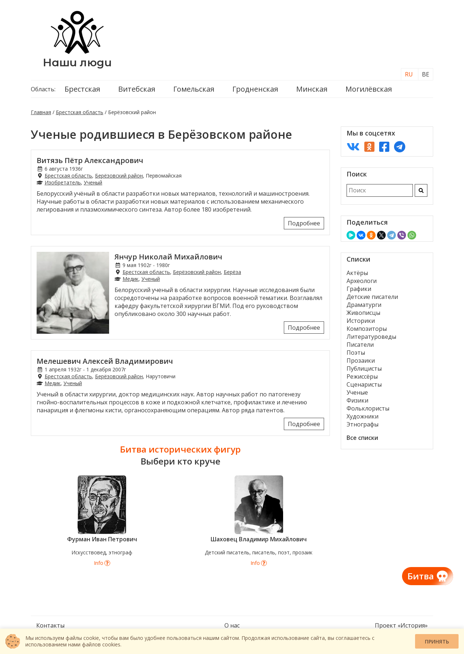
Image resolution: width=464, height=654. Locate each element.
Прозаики (361, 361)
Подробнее (304, 223)
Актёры (357, 273)
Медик (130, 278)
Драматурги (364, 305)
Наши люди (77, 62)
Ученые (357, 392)
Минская (311, 89)
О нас (232, 625)
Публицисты (364, 368)
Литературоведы (371, 337)
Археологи (362, 281)
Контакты (50, 625)
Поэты (356, 353)
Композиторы (367, 329)
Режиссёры (362, 376)
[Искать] (421, 190)
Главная (41, 112)
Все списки (362, 438)
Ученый (93, 182)
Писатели (360, 345)
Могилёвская (368, 89)
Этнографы (362, 424)
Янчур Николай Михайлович (168, 257)
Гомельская (193, 89)
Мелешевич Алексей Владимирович (105, 361)
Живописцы (363, 313)
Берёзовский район (119, 175)
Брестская (82, 89)
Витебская (136, 89)
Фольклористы (368, 408)
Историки (361, 321)
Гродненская (255, 89)
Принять (437, 641)
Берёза (232, 271)
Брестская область (79, 112)
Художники (362, 416)
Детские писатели (372, 297)
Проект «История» (401, 625)
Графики (359, 289)
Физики (357, 400)
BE (425, 74)
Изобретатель (63, 182)
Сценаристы (364, 384)
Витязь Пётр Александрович (90, 160)
